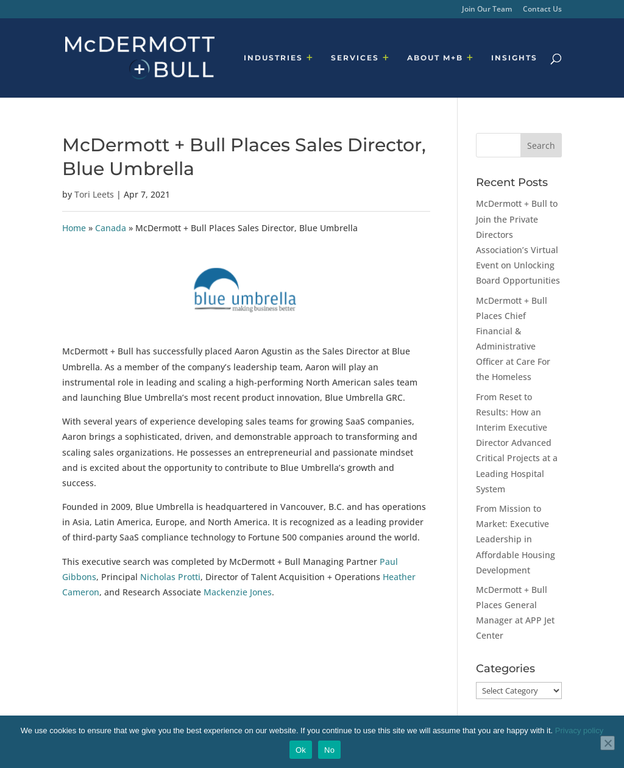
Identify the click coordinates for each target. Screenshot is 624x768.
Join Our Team (487, 9)
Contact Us (542, 9)
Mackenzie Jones (238, 592)
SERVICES (355, 58)
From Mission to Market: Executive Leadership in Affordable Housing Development (515, 539)
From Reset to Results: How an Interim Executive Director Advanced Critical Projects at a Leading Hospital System (517, 443)
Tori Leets (94, 194)
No (329, 750)
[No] (607, 743)
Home (74, 228)
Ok (301, 750)
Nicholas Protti (170, 577)
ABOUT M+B (435, 58)
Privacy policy (579, 730)
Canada (110, 228)
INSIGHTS (514, 58)
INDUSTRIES (273, 58)
